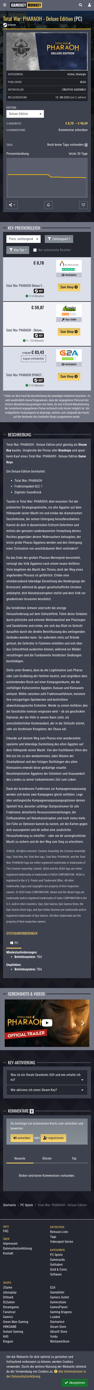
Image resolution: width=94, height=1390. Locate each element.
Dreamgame (11, 1307)
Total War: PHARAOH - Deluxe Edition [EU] (31, 330)
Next (83, 1023)
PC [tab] (14, 943)
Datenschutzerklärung (17, 1248)
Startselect (57, 1322)
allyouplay (10, 1292)
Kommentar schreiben (73, 130)
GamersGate (58, 1302)
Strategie (81, 74)
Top (74, 1158)
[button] (80, 5)
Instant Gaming (13, 1332)
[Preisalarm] (48, 205)
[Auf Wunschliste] (83, 205)
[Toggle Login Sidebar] (89, 5)
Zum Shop (69, 287)
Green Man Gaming (15, 1322)
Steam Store (58, 1327)
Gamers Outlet (59, 1297)
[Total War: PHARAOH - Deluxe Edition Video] (47, 1023)
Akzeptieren (74, 1383)
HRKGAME (10, 1327)
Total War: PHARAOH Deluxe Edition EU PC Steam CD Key (40, 285)
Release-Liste (59, 1232)
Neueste (19, 1158)
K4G (5, 1336)
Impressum (10, 1243)
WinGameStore (59, 1341)
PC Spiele (26, 1205)
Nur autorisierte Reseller (54, 250)
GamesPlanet (59, 1307)
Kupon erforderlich (33, 358)
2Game (7, 1287)
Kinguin (8, 1341)
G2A (52, 1287)
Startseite (9, 1205)
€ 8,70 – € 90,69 (76, 123)
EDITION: (11, 107)
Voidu (54, 1336)
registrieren (53, 1138)
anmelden (21, 1138)
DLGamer (9, 1302)
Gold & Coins (58, 1269)
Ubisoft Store (58, 1332)
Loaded (55, 1317)
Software (56, 1274)
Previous (11, 1023)
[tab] (47, 1077)
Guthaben (56, 1264)
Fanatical (9, 1312)
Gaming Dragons (61, 1312)
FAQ (5, 1231)
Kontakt (8, 1253)
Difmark (8, 1297)
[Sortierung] (23, 239)
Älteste (47, 1158)
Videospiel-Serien (61, 1242)
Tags (53, 1237)
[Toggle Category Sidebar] (4, 5)
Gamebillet (57, 1292)
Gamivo (8, 1317)
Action (71, 74)
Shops (7, 1282)
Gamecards (57, 1260)
